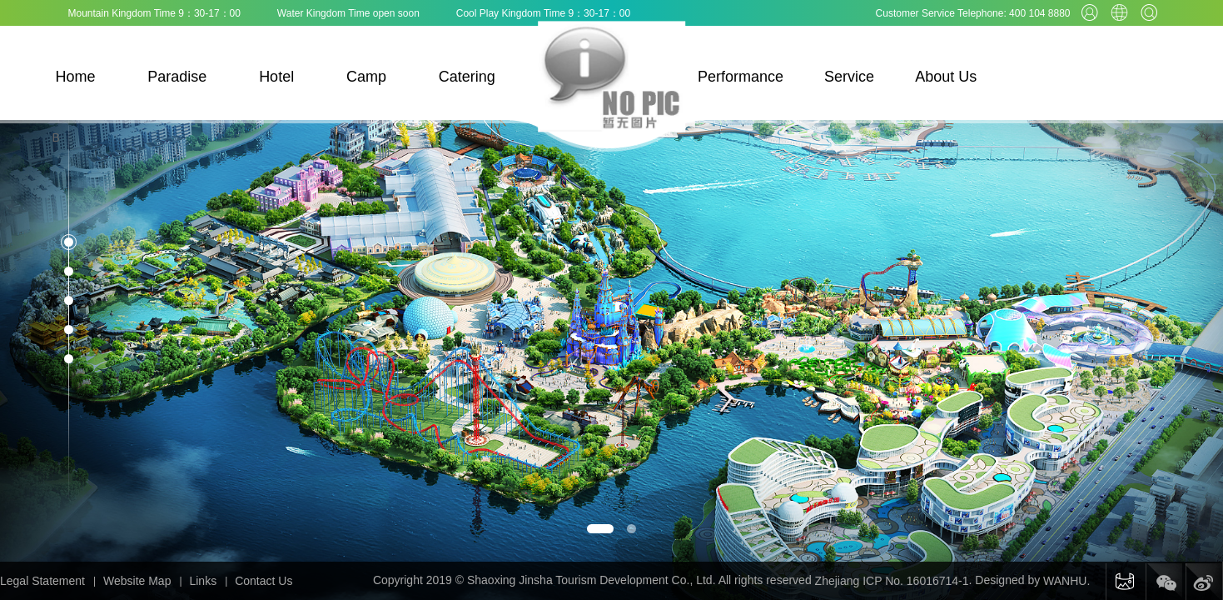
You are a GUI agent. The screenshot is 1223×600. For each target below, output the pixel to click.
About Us (946, 76)
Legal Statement (42, 581)
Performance (740, 76)
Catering (467, 76)
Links (202, 581)
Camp (366, 76)
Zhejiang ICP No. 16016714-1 (892, 581)
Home (76, 76)
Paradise (176, 76)
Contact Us (263, 581)
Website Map (137, 581)
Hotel (276, 76)
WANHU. (1066, 581)
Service (849, 76)
